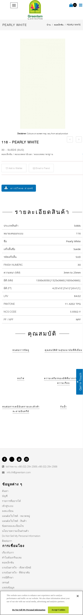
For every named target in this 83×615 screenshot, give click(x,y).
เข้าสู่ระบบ (7, 505)
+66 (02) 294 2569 (27, 466)
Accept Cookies (58, 610)
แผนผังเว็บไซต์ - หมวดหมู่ (16, 515)
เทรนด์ (5, 582)
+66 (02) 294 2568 (47, 466)
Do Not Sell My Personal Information (21, 535)
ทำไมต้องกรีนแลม (12, 557)
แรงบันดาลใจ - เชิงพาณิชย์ (16, 567)
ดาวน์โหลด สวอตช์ (21, 188)
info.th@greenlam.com (19, 472)
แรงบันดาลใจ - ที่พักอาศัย (16, 572)
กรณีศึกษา (7, 577)
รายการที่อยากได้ (11, 500)
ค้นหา (5, 490)
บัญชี (4, 495)
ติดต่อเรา (7, 540)
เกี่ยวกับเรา (8, 552)
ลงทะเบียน (7, 510)
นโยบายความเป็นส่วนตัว (15, 530)
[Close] (77, 596)
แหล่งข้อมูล (8, 587)
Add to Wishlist (14, 168)
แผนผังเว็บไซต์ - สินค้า (14, 520)
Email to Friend (41, 168)
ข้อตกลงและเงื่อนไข (13, 525)
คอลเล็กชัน (8, 562)
